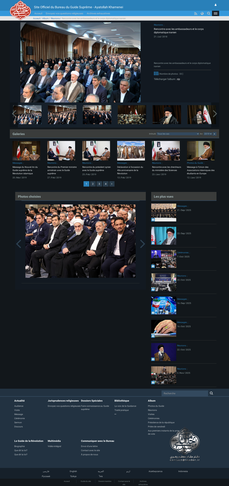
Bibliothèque (121, 400)
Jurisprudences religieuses (63, 400)
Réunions (55, 18)
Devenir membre (104, 481)
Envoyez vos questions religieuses (64, 13)
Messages (17, 163)
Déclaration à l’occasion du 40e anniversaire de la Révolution (130, 170)
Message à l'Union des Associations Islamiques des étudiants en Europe (201, 170)
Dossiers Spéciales (92, 400)
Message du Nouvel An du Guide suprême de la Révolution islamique (25, 170)
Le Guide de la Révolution (28, 440)
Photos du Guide (195, 163)
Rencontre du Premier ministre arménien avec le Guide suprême (62, 170)
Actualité (19, 400)
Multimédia (54, 440)
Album (45, 18)
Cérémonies (183, 252)
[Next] (111, 184)
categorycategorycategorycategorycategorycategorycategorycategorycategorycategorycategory (178, 133)
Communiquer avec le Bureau (97, 440)
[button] (215, 13)
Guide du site (86, 481)
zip (178, 79)
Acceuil (38, 13)
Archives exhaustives (98, 13)
